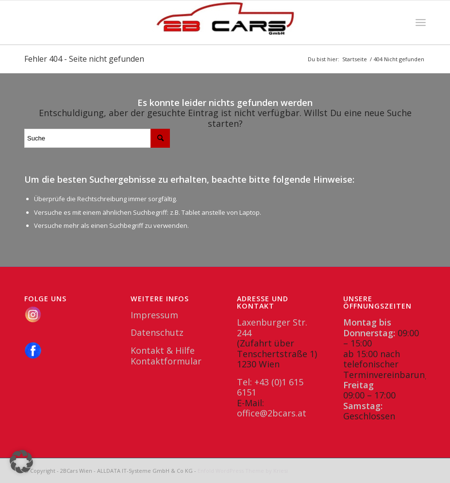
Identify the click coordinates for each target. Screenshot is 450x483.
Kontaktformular (166, 361)
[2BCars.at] (225, 22)
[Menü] (421, 22)
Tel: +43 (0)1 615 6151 (270, 387)
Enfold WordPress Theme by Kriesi (243, 470)
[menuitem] (421, 22)
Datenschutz (157, 332)
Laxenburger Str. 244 (272, 327)
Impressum (154, 315)
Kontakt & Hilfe (163, 350)
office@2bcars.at (271, 413)
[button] (21, 461)
